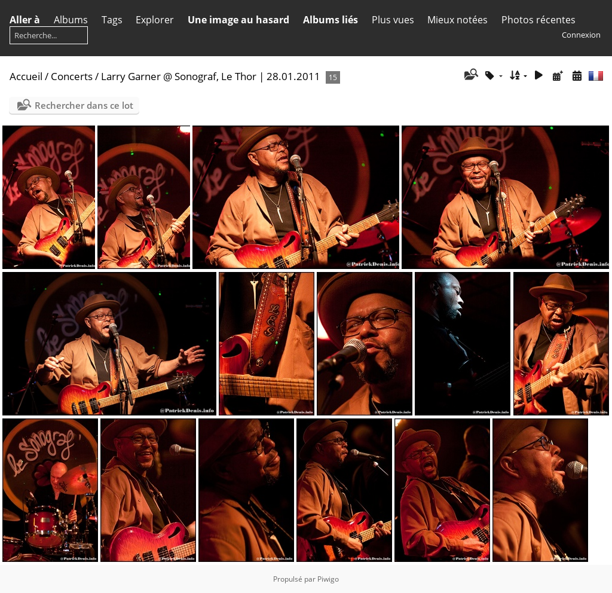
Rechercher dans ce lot (84, 105)
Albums (71, 19)
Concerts (72, 76)
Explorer (155, 19)
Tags (112, 19)
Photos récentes (538, 19)
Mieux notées (457, 19)
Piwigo (328, 579)
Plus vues (393, 19)
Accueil (26, 76)
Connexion (581, 34)
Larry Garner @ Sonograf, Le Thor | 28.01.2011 (210, 76)
